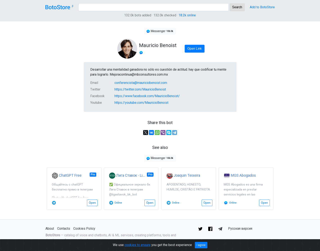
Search (237, 7)
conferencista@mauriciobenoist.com (140, 83)
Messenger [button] (160, 31)
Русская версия (240, 228)
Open (92, 202)
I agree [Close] (201, 245)
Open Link (194, 49)
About (49, 228)
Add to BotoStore (262, 7)
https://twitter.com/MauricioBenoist (140, 89)
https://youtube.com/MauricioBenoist (141, 103)
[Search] (153, 7)
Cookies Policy (84, 228)
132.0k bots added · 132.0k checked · (160, 15)
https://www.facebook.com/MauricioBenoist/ (147, 96)
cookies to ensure (138, 245)
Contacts (63, 228)
